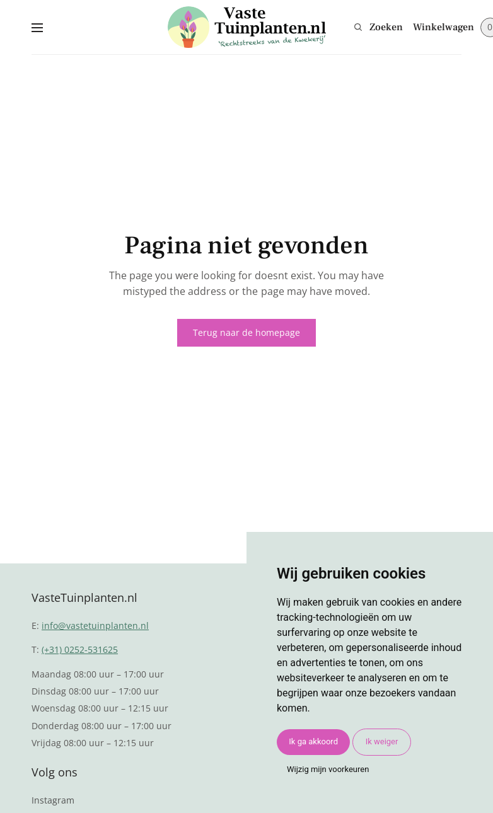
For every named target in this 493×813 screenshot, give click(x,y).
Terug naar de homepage (246, 332)
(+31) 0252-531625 (80, 649)
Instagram (53, 800)
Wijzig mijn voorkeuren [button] (328, 769)
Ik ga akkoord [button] (313, 741)
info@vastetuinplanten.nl (95, 625)
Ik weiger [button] (382, 741)
